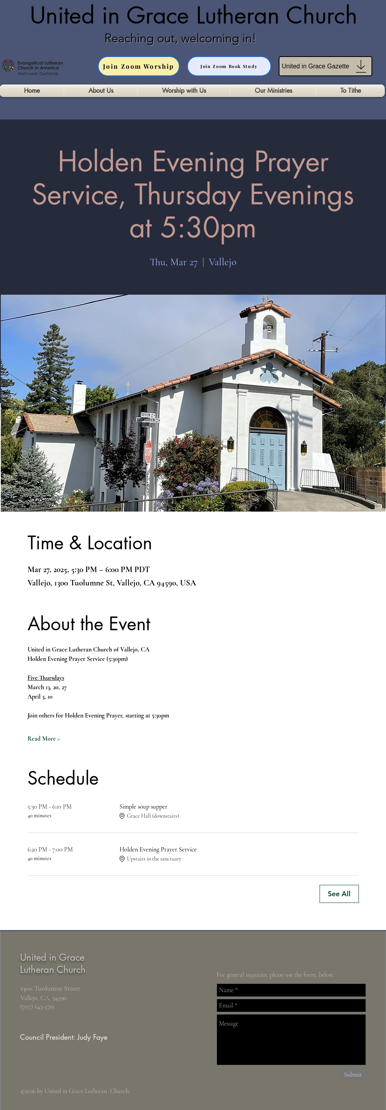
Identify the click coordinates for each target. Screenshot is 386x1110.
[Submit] (352, 1074)
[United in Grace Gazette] (325, 66)
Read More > (44, 739)
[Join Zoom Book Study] (229, 66)
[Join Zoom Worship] (139, 66)
